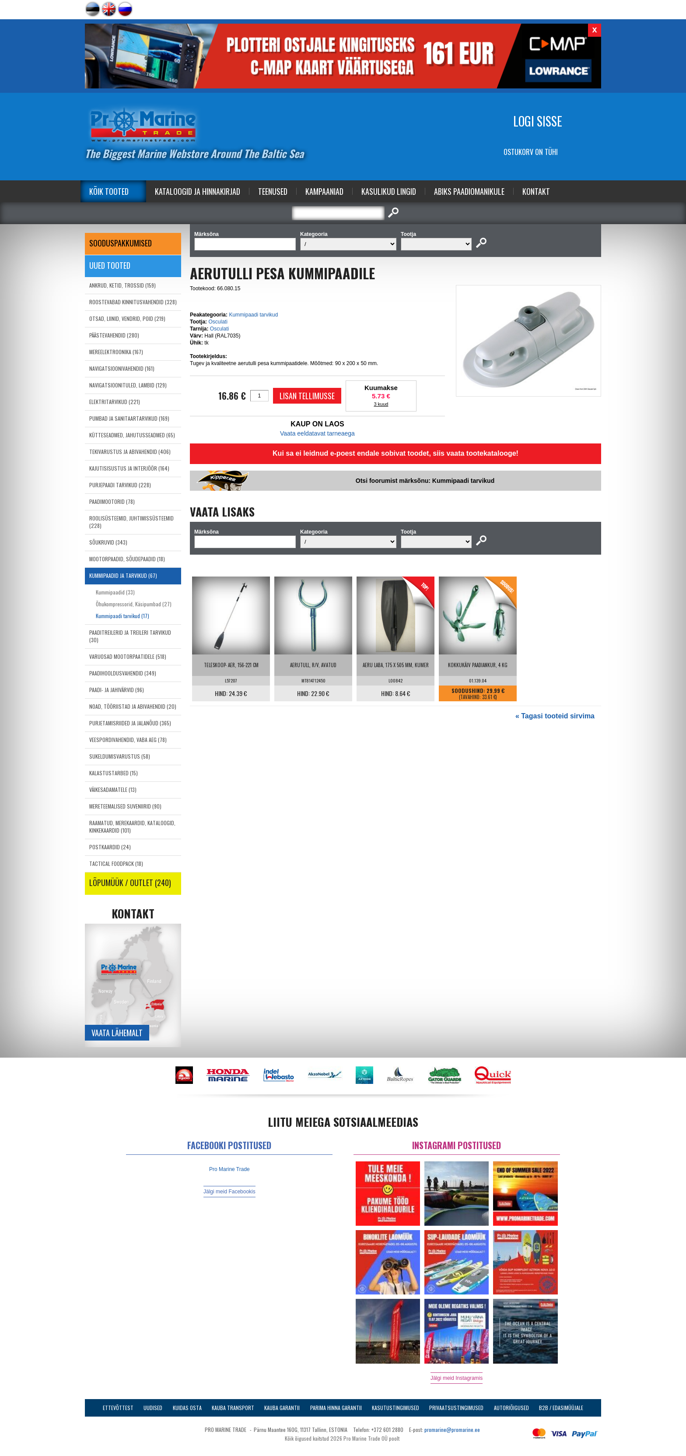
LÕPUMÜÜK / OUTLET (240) (130, 882)
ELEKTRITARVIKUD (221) (114, 401)
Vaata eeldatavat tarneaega (317, 433)
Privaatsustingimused (456, 1407)
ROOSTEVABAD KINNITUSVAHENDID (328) (133, 302)
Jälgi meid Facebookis (229, 1192)
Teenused (272, 191)
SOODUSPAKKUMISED (120, 243)
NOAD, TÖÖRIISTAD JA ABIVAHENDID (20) (132, 706)
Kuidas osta (187, 1407)
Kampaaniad (324, 191)
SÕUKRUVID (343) (108, 542)
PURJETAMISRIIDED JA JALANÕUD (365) (130, 723)
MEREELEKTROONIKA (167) (116, 351)
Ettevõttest (118, 1407)
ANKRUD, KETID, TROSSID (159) (122, 285)
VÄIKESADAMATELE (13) (112, 789)
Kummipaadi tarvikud (253, 315)
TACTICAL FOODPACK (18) (116, 863)
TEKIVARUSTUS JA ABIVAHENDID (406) (130, 451)
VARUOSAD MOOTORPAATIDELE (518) (127, 656)
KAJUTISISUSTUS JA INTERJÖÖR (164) (129, 468)
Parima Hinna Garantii (336, 1407)
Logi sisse (537, 121)
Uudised (153, 1407)
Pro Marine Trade (229, 1169)
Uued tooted (109, 265)
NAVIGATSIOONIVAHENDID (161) (121, 368)
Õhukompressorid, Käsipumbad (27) (134, 604)
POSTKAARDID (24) (110, 847)
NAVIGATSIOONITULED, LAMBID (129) (128, 385)
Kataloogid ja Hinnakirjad (197, 191)
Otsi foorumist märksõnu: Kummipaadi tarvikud (425, 480)
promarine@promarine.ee (452, 1429)
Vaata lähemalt (117, 1032)
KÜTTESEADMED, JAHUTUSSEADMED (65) (132, 435)
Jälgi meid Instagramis (456, 1378)
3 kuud (381, 404)
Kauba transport (233, 1407)
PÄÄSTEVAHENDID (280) (114, 335)
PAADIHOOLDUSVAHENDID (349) (122, 673)
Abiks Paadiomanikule (469, 191)
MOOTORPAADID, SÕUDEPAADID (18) (127, 559)
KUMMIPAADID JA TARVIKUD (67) (123, 575)
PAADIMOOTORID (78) (112, 501)
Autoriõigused (511, 1407)
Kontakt (536, 191)
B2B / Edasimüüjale (561, 1407)
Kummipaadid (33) (115, 592)
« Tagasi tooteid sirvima (555, 716)
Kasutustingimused (395, 1407)
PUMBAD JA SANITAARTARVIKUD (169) (129, 418)
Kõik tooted (109, 191)
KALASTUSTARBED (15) (113, 773)
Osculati (217, 322)
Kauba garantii (282, 1407)
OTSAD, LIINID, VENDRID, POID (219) (127, 318)
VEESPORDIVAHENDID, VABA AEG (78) (128, 739)
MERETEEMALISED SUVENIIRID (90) (125, 806)
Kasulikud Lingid (388, 191)
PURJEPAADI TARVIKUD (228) (120, 485)
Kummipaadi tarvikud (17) (122, 615)
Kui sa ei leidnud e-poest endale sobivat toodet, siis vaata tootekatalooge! (395, 453)
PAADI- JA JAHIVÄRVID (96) (116, 689)
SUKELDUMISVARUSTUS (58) (119, 756)
